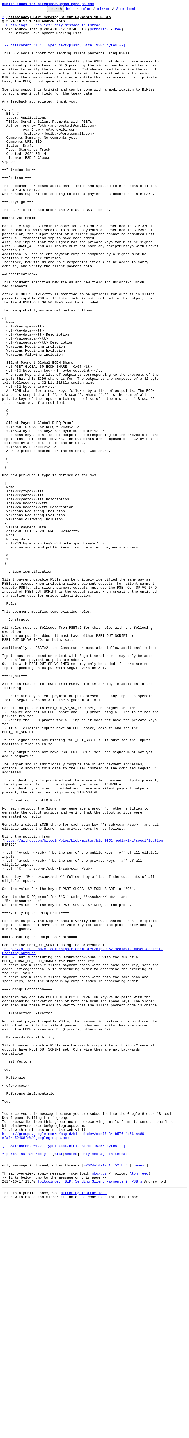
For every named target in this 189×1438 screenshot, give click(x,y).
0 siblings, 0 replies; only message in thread (53, 29)
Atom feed (133, 10)
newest (140, 1395)
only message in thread (104, 1383)
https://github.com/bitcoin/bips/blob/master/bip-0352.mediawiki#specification (83, 1007)
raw (118, 33)
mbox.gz (99, 1405)
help (78, 10)
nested (71, 1383)
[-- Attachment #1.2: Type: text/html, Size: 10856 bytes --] (63, 1373)
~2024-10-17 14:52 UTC (105, 1395)
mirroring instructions (84, 1427)
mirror (112, 10)
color (94, 10)
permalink (99, 33)
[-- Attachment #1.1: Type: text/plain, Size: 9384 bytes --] (63, 53)
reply (41, 1383)
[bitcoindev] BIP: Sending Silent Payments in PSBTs (90, 1415)
